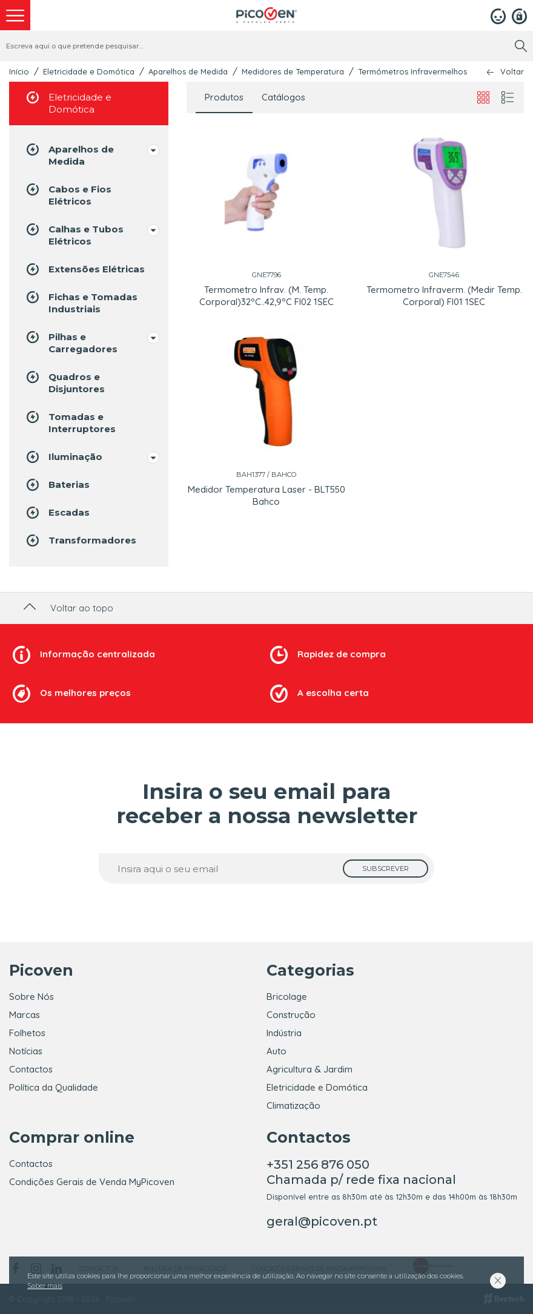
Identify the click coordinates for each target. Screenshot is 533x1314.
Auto (276, 1051)
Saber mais (44, 1285)
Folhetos (27, 1033)
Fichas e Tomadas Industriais (80, 302)
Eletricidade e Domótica (88, 71)
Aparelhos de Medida (188, 71)
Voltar (512, 71)
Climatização (293, 1105)
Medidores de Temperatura (293, 71)
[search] (520, 46)
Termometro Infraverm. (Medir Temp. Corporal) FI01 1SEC (444, 295)
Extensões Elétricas (84, 269)
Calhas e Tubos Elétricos (74, 234)
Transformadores (80, 540)
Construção (291, 1014)
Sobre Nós (31, 996)
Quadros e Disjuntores (64, 382)
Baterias (57, 485)
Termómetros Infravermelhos (412, 71)
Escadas (57, 512)
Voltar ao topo (67, 608)
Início (19, 71)
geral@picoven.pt (321, 1221)
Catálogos (283, 97)
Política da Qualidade (53, 1087)
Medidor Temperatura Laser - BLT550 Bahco (266, 495)
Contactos (31, 1069)
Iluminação (63, 457)
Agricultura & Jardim (309, 1069)
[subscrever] (385, 868)
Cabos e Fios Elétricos (67, 194)
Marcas (24, 1014)
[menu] (15, 15)
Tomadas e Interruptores (70, 422)
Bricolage (286, 996)
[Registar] (519, 15)
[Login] (498, 15)
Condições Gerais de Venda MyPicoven (91, 1182)
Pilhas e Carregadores (71, 342)
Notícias (25, 1051)
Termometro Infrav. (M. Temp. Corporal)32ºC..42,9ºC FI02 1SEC (266, 295)
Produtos (224, 97)
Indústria (284, 1033)
